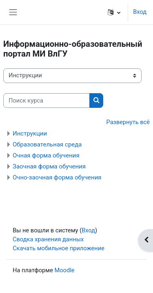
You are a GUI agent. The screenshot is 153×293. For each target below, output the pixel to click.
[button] (114, 12)
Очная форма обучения (46, 155)
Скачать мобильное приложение (58, 248)
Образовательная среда (47, 144)
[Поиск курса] (46, 100)
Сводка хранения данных (48, 239)
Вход (139, 11)
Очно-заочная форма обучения (57, 177)
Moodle (65, 270)
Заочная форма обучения (49, 166)
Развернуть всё (128, 122)
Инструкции (30, 133)
